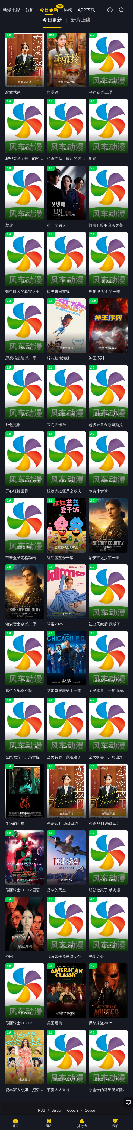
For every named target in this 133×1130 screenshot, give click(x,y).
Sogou (90, 1110)
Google (72, 1110)
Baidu (56, 1110)
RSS (41, 1110)
